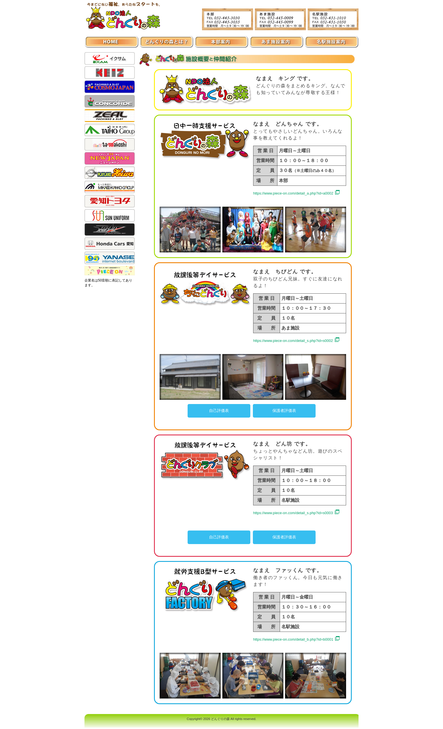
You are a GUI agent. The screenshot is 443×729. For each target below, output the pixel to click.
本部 (221, 39)
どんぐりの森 (220, 719)
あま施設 (276, 39)
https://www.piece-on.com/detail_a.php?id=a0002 (293, 193)
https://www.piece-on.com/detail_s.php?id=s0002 (293, 341)
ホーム (111, 39)
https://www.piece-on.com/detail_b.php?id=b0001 (293, 639)
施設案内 (166, 39)
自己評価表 (219, 410)
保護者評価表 (284, 410)
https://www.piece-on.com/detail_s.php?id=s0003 (293, 513)
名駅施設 (331, 39)
